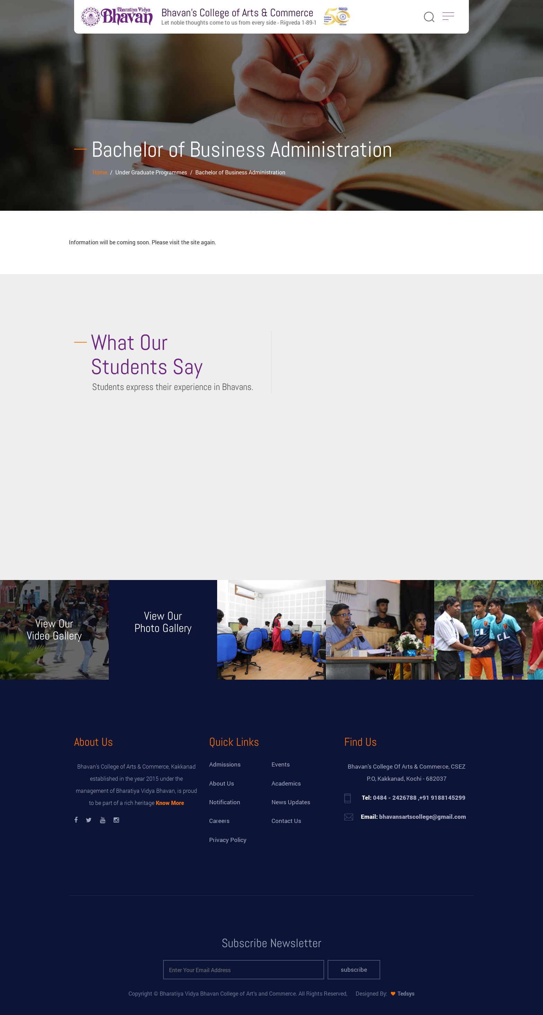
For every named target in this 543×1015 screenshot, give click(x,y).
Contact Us (286, 821)
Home (100, 172)
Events (281, 764)
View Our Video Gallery (54, 630)
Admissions (225, 764)
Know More (170, 802)
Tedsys (406, 993)
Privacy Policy (228, 840)
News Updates (291, 802)
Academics (286, 783)
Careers (219, 821)
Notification (224, 802)
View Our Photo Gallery (163, 622)
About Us (221, 783)
